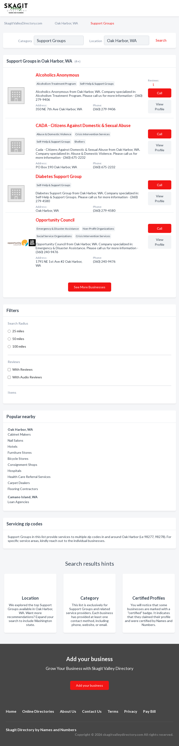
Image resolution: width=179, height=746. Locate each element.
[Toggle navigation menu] (172, 8)
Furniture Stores (20, 452)
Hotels (12, 446)
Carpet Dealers (19, 483)
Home (11, 711)
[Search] (160, 40)
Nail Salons (15, 440)
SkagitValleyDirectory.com (23, 23)
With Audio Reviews (27, 377)
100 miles (19, 346)
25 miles (18, 331)
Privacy (130, 711)
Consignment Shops (22, 465)
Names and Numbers (58, 729)
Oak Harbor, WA (66, 23)
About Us (68, 711)
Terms (112, 711)
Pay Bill (149, 711)
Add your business (89, 685)
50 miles (18, 339)
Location (96, 41)
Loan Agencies (18, 502)
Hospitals (14, 471)
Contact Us (92, 711)
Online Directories (38, 711)
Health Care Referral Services (29, 477)
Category (25, 41)
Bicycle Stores (18, 458)
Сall (159, 93)
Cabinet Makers (19, 434)
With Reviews (22, 369)
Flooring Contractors (23, 489)
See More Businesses (89, 287)
